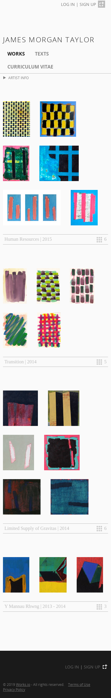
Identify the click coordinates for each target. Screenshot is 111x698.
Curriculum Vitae (30, 67)
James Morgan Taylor (49, 39)
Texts (42, 54)
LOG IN (68, 4)
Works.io (23, 684)
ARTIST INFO (16, 77)
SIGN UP (88, 4)
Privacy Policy (14, 689)
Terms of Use (79, 684)
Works (16, 54)
